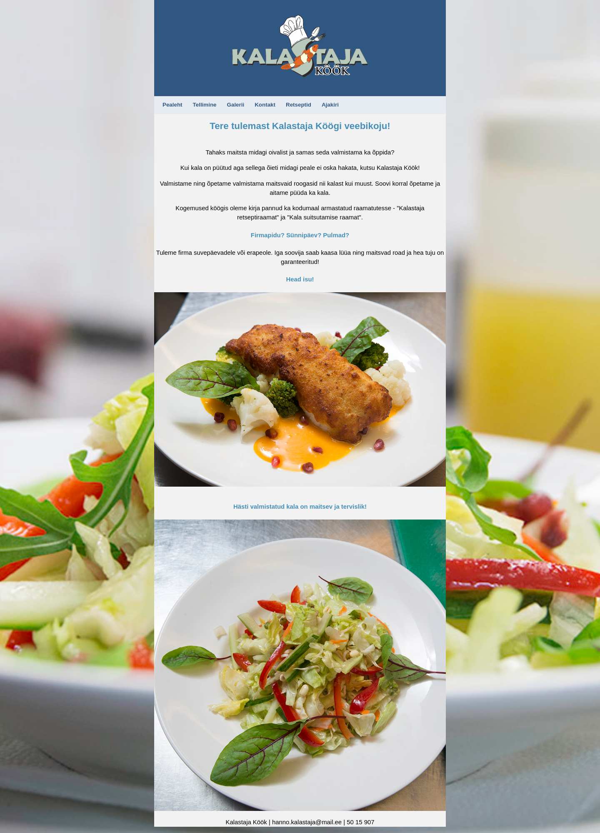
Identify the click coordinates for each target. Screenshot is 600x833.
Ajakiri (330, 105)
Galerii (236, 105)
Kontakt (265, 105)
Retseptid (298, 105)
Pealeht (172, 105)
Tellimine (205, 105)
